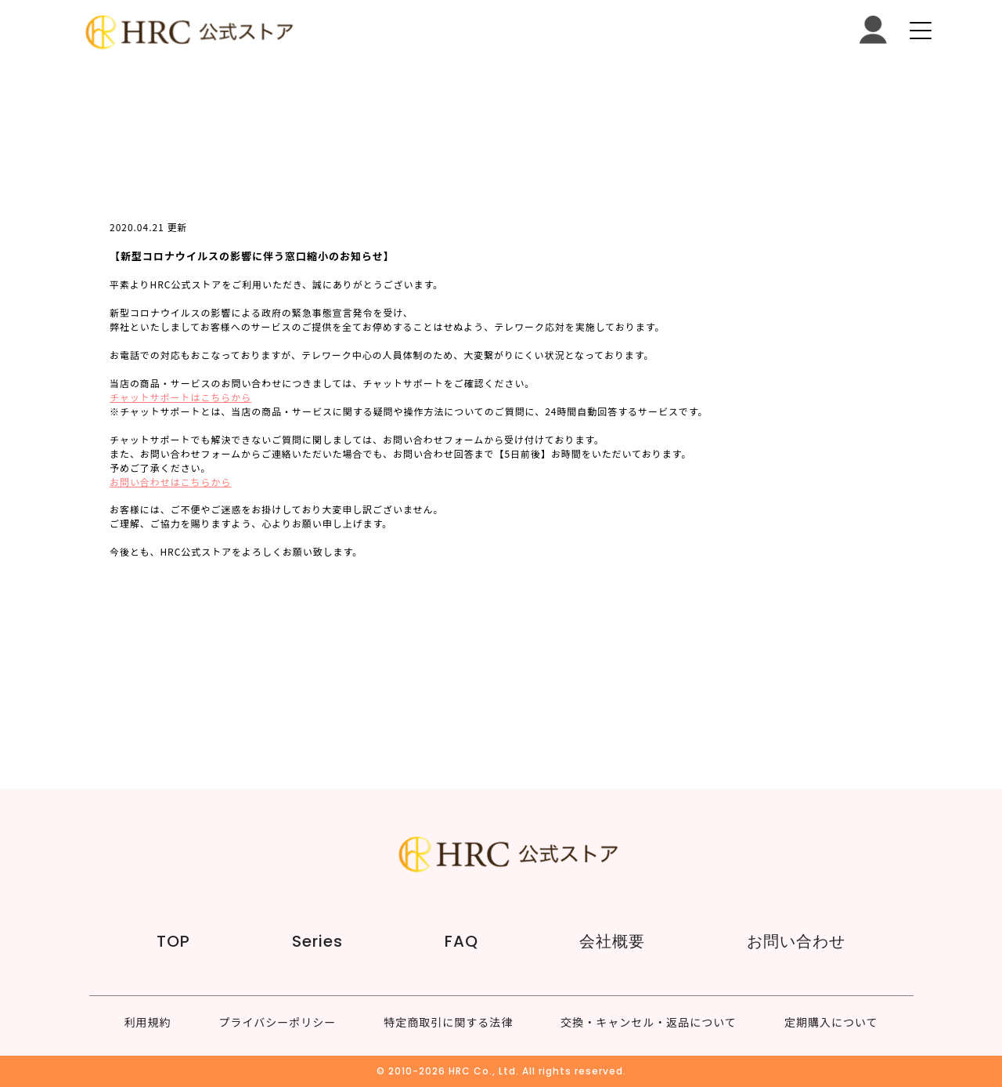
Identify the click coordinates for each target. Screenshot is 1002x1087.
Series (317, 941)
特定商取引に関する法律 (448, 1022)
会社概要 (612, 941)
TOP (173, 941)
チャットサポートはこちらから (180, 397)
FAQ (461, 941)
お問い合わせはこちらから (170, 481)
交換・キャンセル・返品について (648, 1022)
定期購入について (831, 1022)
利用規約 (147, 1022)
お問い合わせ (796, 941)
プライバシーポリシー (278, 1022)
